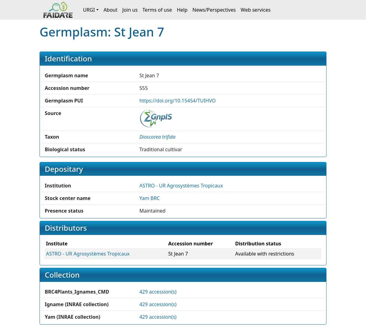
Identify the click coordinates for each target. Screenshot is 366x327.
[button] (157, 136)
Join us (130, 9)
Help (182, 9)
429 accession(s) (158, 291)
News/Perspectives (214, 9)
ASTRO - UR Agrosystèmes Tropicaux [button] (181, 185)
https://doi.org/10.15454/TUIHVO (177, 100)
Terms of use (157, 9)
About (110, 9)
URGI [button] (89, 9)
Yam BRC (149, 198)
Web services (256, 9)
